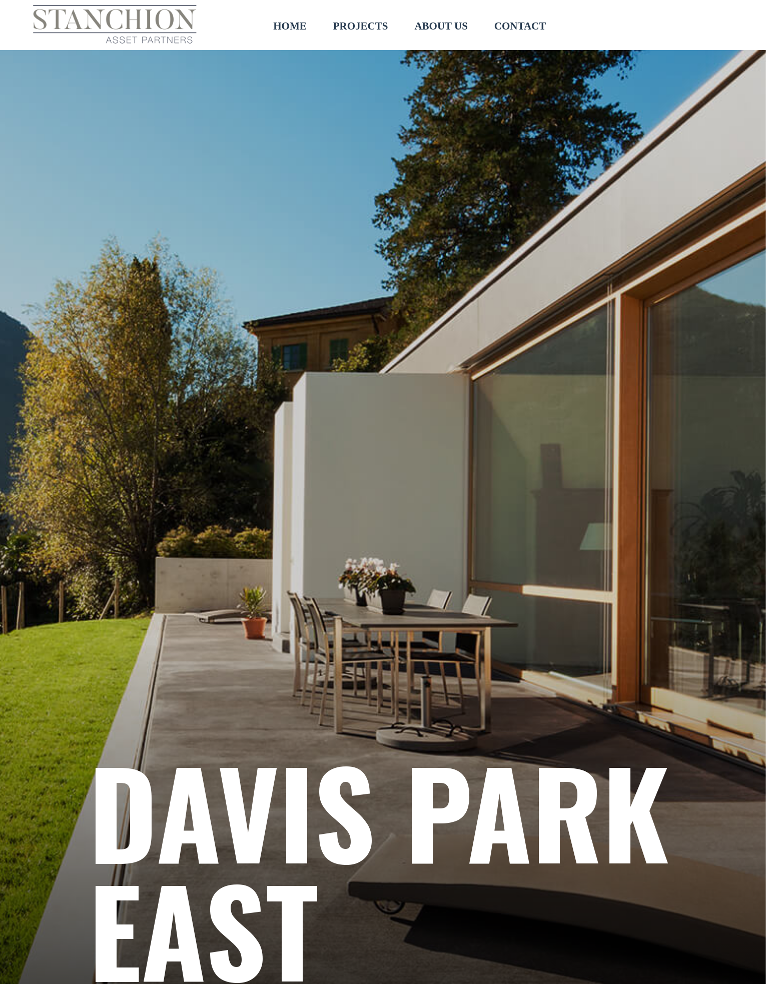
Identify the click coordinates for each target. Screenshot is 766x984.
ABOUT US (440, 26)
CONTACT (520, 26)
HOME (290, 26)
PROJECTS (360, 26)
